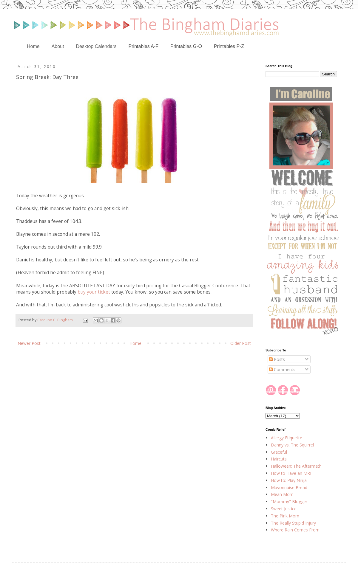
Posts (277, 359)
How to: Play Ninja (289, 480)
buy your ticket (94, 292)
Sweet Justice (284, 508)
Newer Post (29, 343)
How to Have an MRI (291, 473)
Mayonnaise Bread (289, 487)
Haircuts (279, 459)
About (58, 46)
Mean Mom (282, 494)
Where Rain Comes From (295, 530)
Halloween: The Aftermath (296, 466)
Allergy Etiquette (286, 438)
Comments (282, 369)
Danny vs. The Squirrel (292, 445)
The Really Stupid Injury (293, 523)
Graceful (279, 452)
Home (33, 46)
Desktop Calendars (96, 46)
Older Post (240, 343)
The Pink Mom (285, 516)
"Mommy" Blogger (289, 501)
